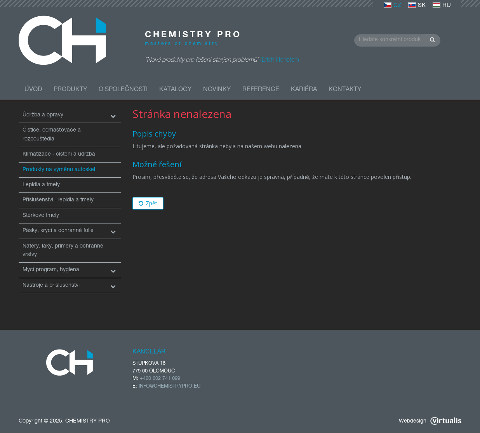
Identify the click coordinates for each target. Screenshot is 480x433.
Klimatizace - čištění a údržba (59, 154)
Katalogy (175, 90)
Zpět (148, 203)
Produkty (70, 90)
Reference (260, 90)
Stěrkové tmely (41, 215)
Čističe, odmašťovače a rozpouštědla (52, 135)
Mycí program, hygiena (51, 270)
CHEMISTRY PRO (87, 421)
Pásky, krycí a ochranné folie (58, 231)
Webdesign (430, 421)
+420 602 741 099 (160, 378)
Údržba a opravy (43, 115)
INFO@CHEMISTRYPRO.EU (169, 386)
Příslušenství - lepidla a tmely (58, 200)
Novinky (217, 90)
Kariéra (304, 90)
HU (442, 6)
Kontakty (345, 90)
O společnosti (123, 90)
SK (417, 6)
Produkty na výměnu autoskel (59, 170)
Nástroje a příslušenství (51, 285)
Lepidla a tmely (41, 185)
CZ (392, 6)
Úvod (33, 90)
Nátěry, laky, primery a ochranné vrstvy (63, 251)
